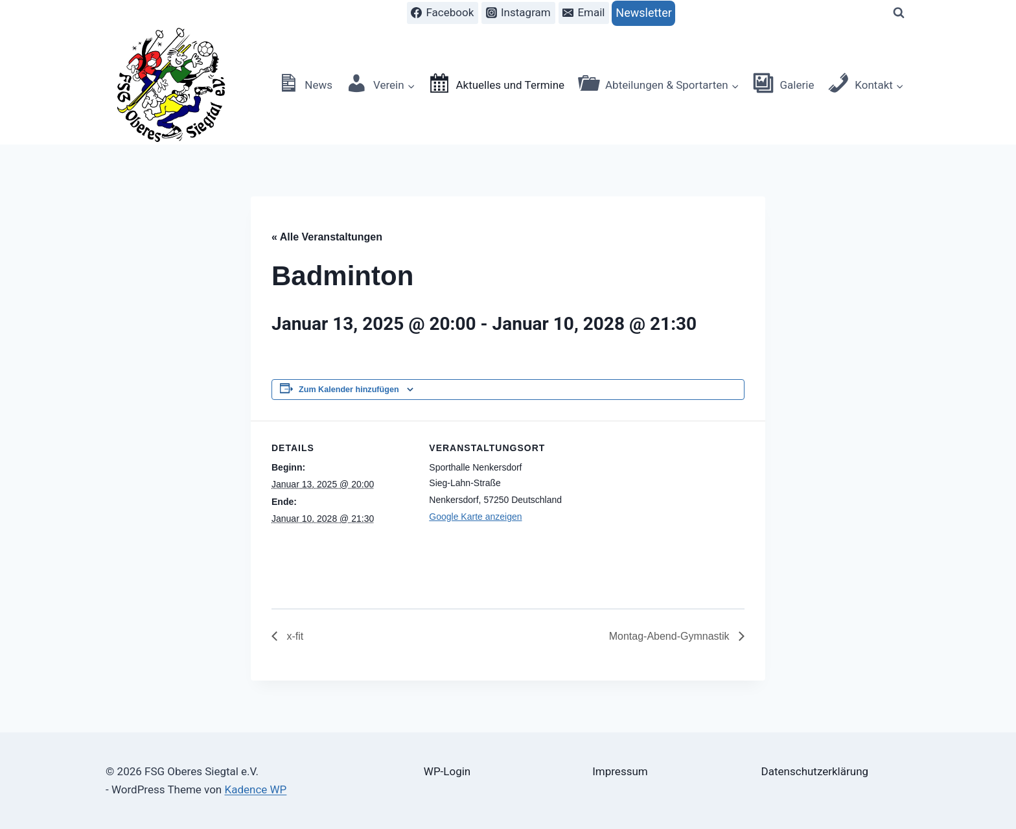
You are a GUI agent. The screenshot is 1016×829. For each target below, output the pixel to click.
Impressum (620, 771)
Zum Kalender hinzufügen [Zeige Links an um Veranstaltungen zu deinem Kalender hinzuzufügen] (349, 389)
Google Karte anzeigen (475, 516)
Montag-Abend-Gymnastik (670, 636)
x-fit (293, 636)
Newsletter (644, 12)
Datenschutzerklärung (814, 771)
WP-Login (447, 771)
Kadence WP (255, 789)
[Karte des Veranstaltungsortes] (655, 510)
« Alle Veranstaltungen (326, 236)
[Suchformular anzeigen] (898, 13)
